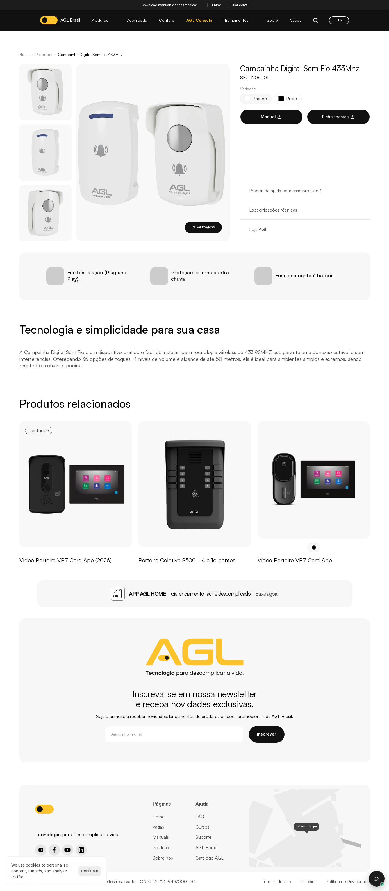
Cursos (202, 827)
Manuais (161, 837)
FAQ (199, 816)
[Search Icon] (316, 20)
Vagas (158, 827)
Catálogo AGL (209, 858)
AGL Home (206, 847)
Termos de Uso (276, 881)
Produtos (43, 54)
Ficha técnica (338, 116)
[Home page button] (49, 824)
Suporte (203, 837)
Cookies (308, 881)
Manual (271, 116)
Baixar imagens (203, 227)
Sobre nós (163, 858)
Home (24, 54)
